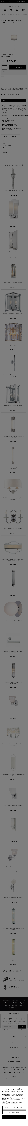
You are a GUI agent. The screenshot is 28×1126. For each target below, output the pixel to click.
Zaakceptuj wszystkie (14, 1117)
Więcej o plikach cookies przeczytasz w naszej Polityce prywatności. (12, 1103)
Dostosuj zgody (14, 1112)
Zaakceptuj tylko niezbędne (14, 1107)
